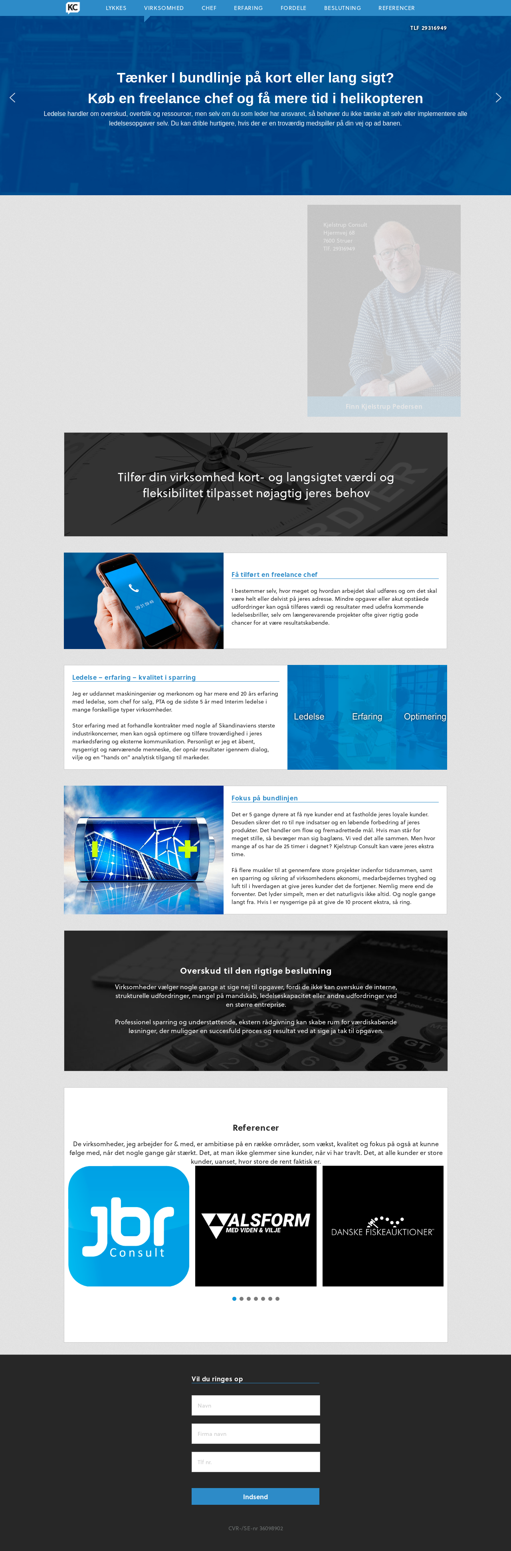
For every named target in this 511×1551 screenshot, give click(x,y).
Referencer (396, 10)
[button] (12, 97)
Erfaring (248, 10)
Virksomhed (164, 10)
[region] (255, 97)
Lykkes (116, 10)
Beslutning (342, 10)
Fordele (294, 10)
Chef (209, 10)
